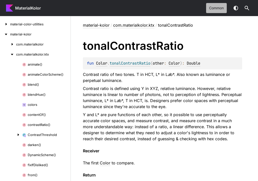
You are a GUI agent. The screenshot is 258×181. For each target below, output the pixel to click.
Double (193, 63)
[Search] (247, 8)
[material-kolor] (5, 34)
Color (101, 63)
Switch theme (236, 8)
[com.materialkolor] (8, 44)
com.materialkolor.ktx (133, 25)
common (216, 8)
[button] (247, 8)
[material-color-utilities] (5, 24)
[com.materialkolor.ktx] (8, 54)
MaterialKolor (28, 8)
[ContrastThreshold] (11, 135)
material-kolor (96, 25)
